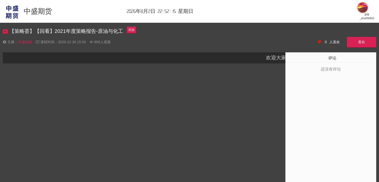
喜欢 (361, 42)
